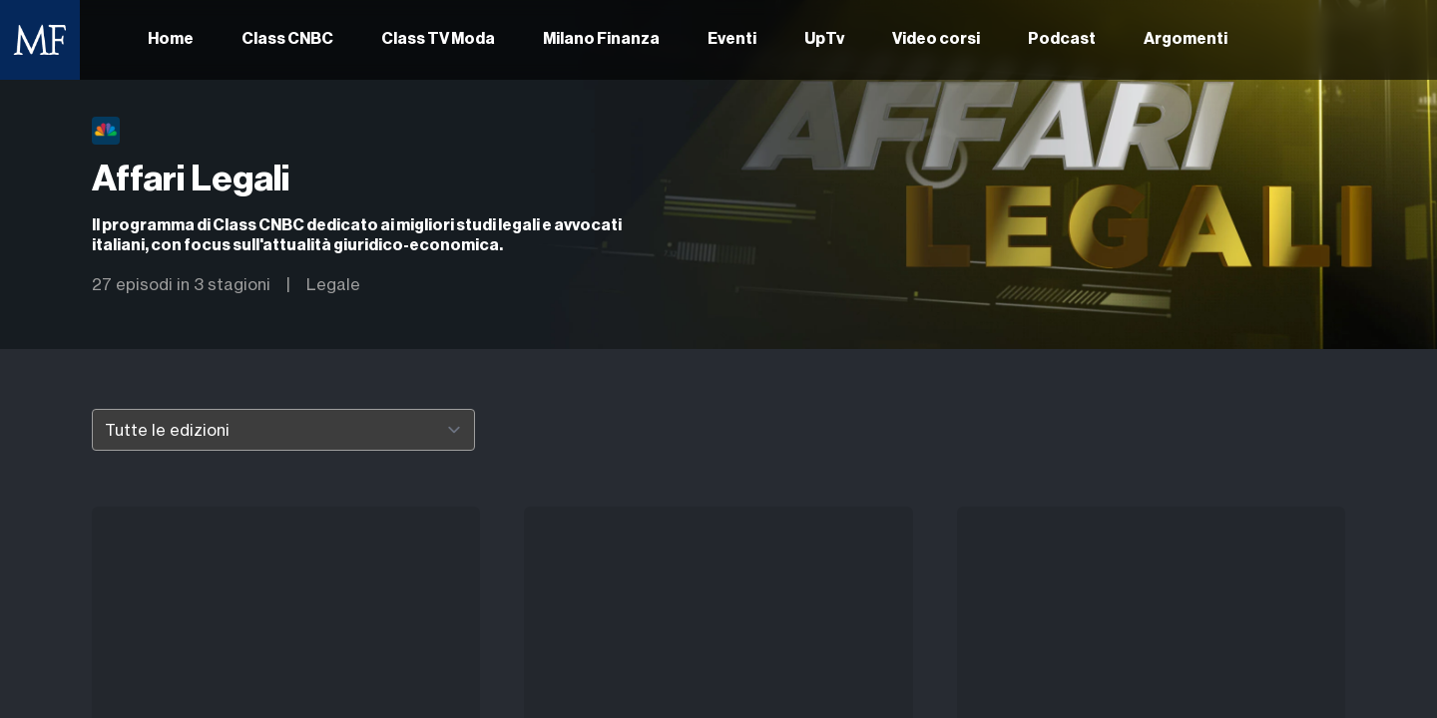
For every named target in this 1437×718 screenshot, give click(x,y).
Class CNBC (287, 40)
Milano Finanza (601, 40)
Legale (333, 284)
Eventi (732, 40)
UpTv (824, 40)
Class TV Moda (438, 40)
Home (171, 40)
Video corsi (936, 40)
